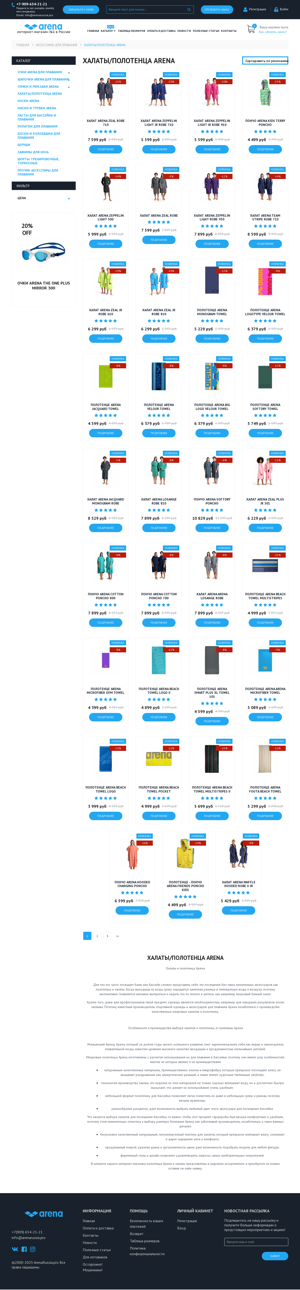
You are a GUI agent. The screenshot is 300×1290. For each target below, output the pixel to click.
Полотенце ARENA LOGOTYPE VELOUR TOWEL (265, 312)
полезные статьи (206, 31)
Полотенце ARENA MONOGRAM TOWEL (212, 312)
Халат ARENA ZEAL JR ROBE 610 (105, 312)
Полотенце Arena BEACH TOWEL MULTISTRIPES (265, 596)
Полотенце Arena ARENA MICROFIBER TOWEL (265, 691)
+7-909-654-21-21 (33, 4)
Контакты (228, 31)
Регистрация (254, 9)
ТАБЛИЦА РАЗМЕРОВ (131, 31)
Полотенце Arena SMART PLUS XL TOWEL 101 (212, 693)
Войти (281, 9)
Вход (181, 1228)
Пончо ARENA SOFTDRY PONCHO (212, 501)
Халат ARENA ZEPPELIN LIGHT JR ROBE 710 (159, 123)
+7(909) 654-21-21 (27, 1232)
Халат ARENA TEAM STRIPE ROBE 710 (265, 218)
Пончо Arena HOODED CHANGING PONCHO (132, 884)
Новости (184, 31)
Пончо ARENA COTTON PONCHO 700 (159, 596)
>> (117, 936)
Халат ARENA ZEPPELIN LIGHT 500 (105, 218)
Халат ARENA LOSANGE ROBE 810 (159, 501)
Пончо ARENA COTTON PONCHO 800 (106, 596)
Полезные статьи (97, 1250)
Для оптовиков (95, 1257)
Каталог (108, 31)
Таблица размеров (145, 1241)
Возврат (136, 1234)
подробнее (106, 149)
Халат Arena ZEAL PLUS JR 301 (265, 501)
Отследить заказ (217, 9)
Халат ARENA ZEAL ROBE (159, 216)
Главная (93, 31)
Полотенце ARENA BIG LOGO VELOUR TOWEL (212, 407)
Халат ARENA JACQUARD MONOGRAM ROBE (105, 501)
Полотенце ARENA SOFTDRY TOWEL (265, 407)
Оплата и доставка (161, 31)
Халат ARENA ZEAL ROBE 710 (106, 123)
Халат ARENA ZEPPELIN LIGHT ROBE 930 (212, 218)
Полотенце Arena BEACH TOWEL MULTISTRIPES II (212, 790)
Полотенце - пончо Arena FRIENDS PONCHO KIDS (185, 886)
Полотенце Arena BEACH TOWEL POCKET (159, 790)
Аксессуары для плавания (58, 45)
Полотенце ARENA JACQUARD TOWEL (106, 407)
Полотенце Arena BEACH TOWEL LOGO (106, 790)
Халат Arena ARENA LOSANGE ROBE (212, 596)
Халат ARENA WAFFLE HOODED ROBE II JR (238, 884)
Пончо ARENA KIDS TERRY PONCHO (265, 123)
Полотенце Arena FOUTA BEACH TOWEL (265, 790)
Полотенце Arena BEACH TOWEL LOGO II (159, 691)
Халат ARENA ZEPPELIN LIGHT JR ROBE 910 (212, 123)
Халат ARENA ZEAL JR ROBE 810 (158, 312)
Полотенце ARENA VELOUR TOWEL (159, 407)
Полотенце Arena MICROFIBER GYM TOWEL (105, 691)
